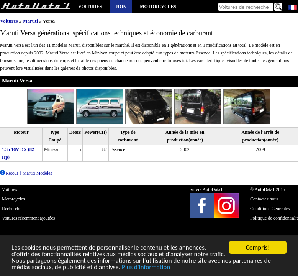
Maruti (30, 21)
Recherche (11, 208)
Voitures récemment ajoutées (28, 218)
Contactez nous (264, 199)
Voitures (90, 6)
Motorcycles (158, 6)
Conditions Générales (270, 208)
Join (120, 6)
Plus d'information (146, 268)
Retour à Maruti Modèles (26, 173)
